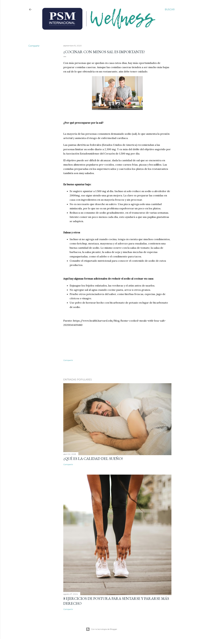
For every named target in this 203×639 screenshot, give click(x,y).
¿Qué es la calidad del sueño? (93, 458)
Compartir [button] (33, 45)
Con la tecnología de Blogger (101, 629)
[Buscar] (170, 9)
